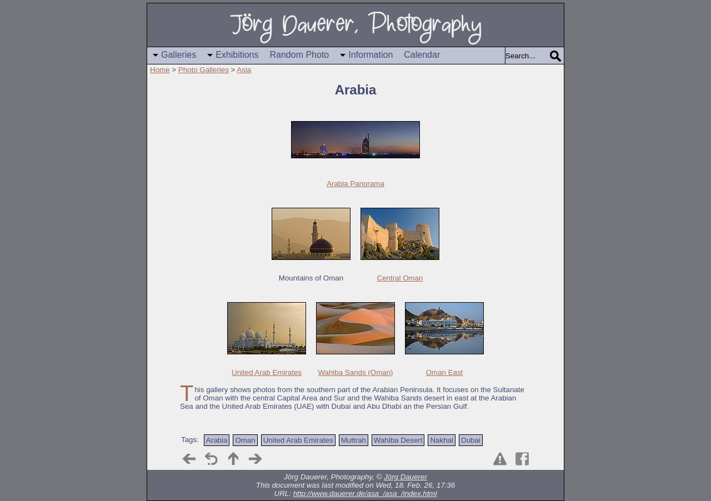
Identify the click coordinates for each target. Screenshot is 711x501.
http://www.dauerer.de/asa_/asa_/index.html (365, 493)
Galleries (178, 54)
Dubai (470, 440)
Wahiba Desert (398, 440)
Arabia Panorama (355, 183)
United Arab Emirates (267, 372)
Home (160, 70)
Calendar (422, 54)
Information (370, 54)
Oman (245, 440)
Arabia (217, 440)
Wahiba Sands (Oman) (355, 372)
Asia (244, 70)
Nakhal (441, 440)
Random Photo (299, 54)
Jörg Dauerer (405, 477)
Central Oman (400, 278)
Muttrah (353, 440)
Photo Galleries (203, 70)
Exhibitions (237, 54)
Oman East (444, 372)
